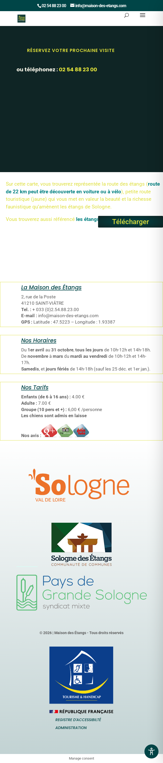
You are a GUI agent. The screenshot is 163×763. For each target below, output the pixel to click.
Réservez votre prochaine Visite (71, 50)
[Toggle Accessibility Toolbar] (151, 751)
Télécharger (130, 222)
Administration (71, 727)
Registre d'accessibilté (78, 719)
